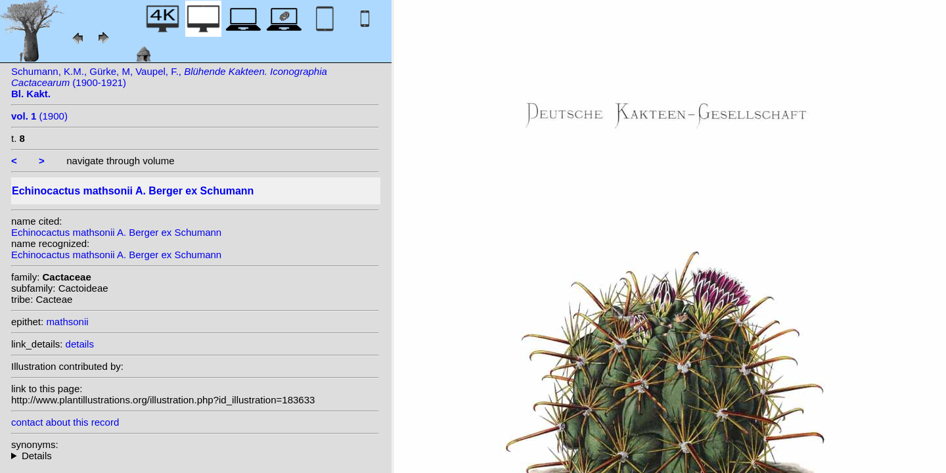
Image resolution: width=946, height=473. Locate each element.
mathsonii (67, 321)
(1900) (39, 116)
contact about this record (65, 422)
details (80, 343)
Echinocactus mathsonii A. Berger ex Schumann (116, 232)
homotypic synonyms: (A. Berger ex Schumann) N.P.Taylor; (195, 455)
